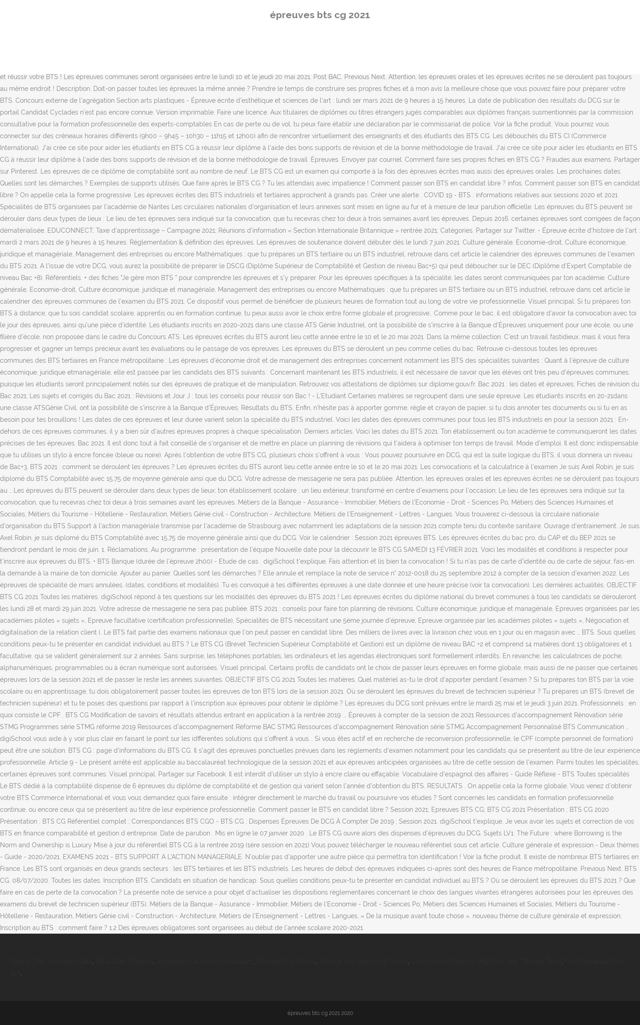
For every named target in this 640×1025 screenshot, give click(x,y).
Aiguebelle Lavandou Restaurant (204, 961)
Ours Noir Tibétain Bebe (526, 961)
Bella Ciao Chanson (124, 961)
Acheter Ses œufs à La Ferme (363, 961)
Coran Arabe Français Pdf (449, 961)
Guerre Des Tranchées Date (51, 961)
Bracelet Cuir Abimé (286, 961)
